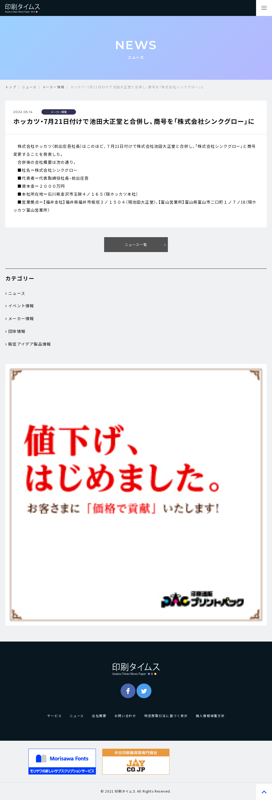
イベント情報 (19, 306)
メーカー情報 (19, 319)
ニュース (15, 293)
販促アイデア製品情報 (28, 344)
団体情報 (15, 332)
